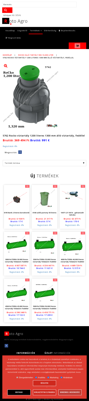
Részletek (44, 383)
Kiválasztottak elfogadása (44, 392)
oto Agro (16, 15)
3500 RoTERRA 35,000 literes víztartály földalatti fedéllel (44, 255)
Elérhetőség (50, 25)
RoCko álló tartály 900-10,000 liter (37, 50)
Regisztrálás (13, 33)
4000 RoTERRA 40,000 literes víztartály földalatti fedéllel (72, 255)
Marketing (53, 377)
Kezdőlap (11, 25)
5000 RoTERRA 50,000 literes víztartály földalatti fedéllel (44, 302)
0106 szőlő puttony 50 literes (44, 208)
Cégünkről (22, 25)
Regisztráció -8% (10, 141)
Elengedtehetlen (24, 377)
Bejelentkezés (67, 25)
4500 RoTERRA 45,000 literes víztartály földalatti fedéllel (16, 302)
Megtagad (19, 392)
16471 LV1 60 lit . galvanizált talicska (72, 209)
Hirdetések (66, 377)
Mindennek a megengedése (70, 392)
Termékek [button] (36, 25)
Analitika (40, 377)
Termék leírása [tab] (44, 158)
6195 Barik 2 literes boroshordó (16, 208)
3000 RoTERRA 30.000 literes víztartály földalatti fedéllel (16, 255)
